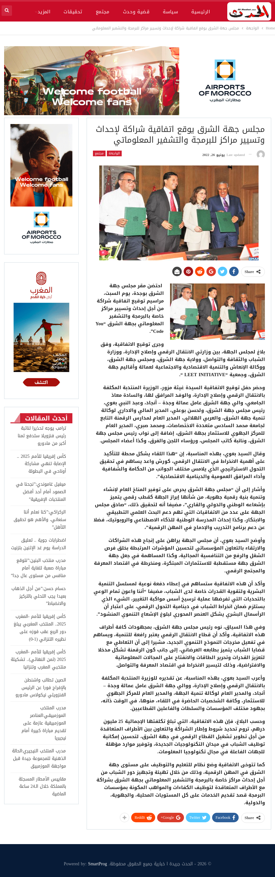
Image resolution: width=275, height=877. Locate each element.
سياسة (170, 11)
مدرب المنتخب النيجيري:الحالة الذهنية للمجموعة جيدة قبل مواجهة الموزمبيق (39, 758)
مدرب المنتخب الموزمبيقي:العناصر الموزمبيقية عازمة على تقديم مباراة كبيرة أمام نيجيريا (43, 723)
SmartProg (97, 864)
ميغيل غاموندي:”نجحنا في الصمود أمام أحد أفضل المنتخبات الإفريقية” (41, 492)
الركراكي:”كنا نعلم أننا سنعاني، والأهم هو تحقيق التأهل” (40, 520)
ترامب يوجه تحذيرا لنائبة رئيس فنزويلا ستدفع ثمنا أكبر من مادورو (42, 436)
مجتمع (103, 11)
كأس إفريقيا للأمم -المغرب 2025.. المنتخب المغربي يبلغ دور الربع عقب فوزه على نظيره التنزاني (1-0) (40, 627)
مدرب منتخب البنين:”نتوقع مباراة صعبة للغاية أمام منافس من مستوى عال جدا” (38, 568)
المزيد (44, 11)
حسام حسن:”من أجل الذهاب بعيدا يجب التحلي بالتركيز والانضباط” (38, 596)
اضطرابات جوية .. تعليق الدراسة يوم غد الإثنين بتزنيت (38, 544)
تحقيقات (73, 11)
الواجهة (114, 153)
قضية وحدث (136, 11)
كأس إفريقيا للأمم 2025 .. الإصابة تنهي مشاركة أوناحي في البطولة (41, 464)
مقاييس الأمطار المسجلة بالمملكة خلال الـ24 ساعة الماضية (42, 787)
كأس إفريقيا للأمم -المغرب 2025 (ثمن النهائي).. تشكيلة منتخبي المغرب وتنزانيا (38, 659)
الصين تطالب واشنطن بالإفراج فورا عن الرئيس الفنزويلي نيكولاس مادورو (40, 688)
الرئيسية (200, 11)
